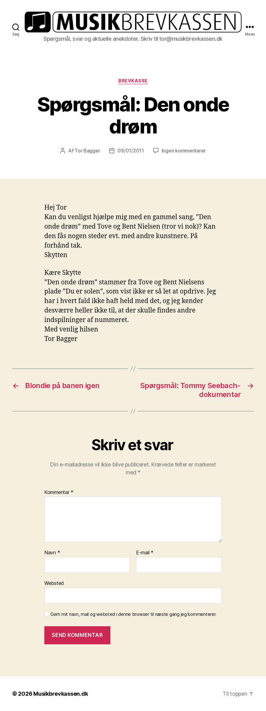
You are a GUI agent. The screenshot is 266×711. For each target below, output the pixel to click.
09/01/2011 (130, 151)
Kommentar (58, 492)
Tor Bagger (87, 151)
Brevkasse (133, 81)
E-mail (144, 553)
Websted (54, 583)
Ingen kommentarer (184, 151)
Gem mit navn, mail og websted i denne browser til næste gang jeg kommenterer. (133, 614)
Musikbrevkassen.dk (60, 693)
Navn (52, 553)
